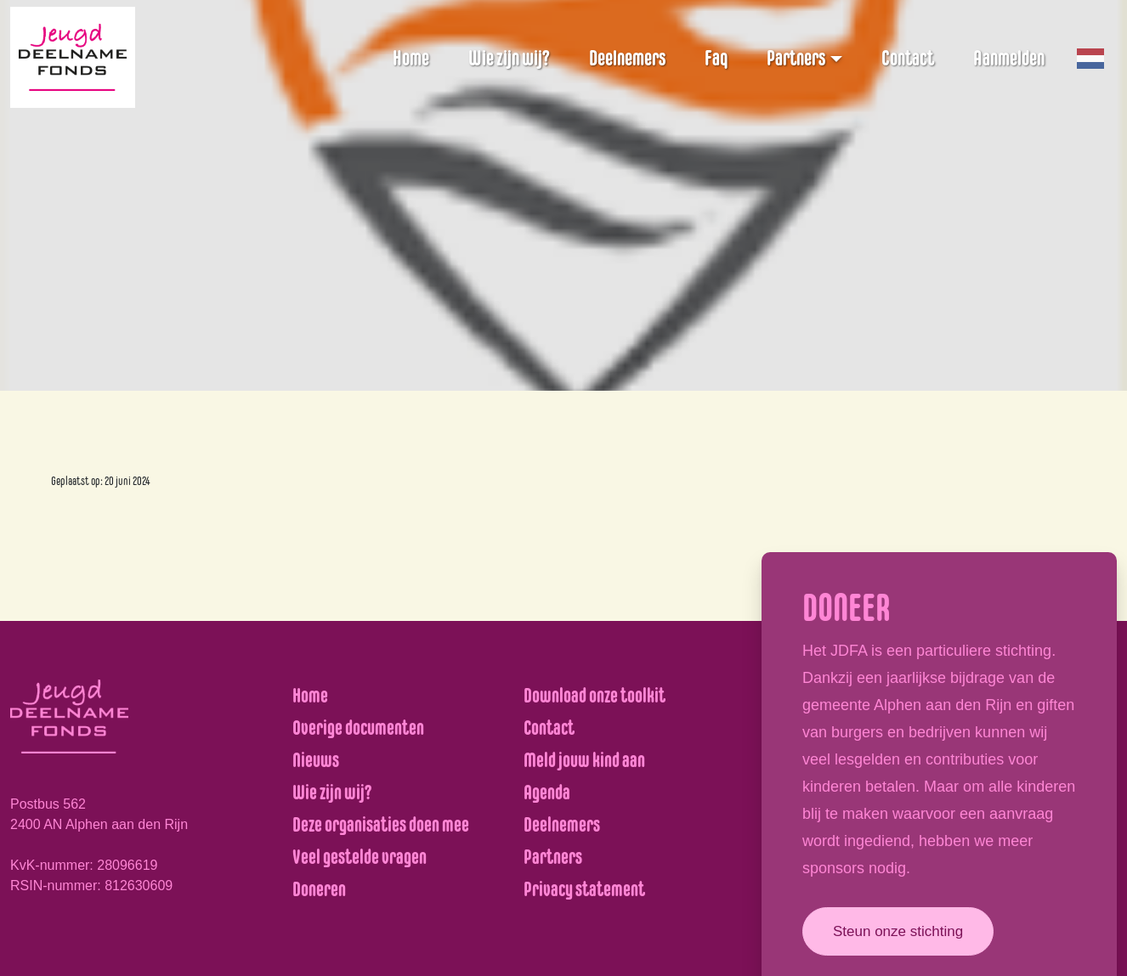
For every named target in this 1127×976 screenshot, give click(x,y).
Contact (907, 58)
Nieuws (315, 759)
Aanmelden (1009, 58)
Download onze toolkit (594, 695)
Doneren (319, 888)
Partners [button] (796, 58)
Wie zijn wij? (509, 58)
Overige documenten (358, 727)
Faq (716, 58)
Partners (553, 856)
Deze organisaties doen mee (380, 824)
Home (411, 58)
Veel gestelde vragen (359, 856)
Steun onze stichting (898, 931)
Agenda (547, 792)
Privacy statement (584, 888)
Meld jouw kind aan (584, 759)
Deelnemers (627, 58)
